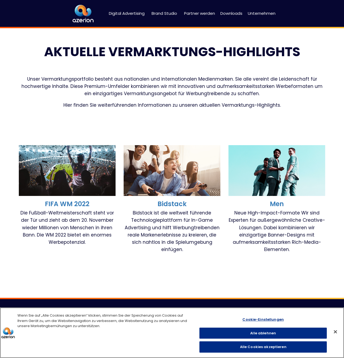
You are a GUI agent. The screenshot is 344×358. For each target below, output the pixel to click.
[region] (172, 332)
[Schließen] (335, 332)
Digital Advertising (127, 13)
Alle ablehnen (263, 333)
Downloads (231, 13)
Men (277, 203)
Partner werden (199, 13)
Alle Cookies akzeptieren (263, 346)
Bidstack (172, 203)
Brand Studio (164, 13)
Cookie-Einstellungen (263, 319)
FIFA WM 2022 (67, 203)
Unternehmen (261, 13)
